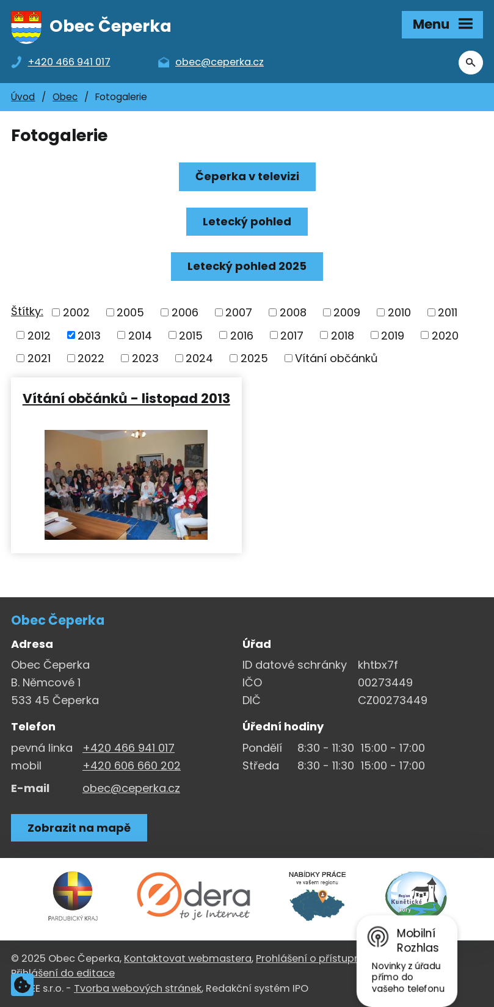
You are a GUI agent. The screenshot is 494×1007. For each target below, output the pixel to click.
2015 (191, 335)
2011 (447, 312)
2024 (199, 358)
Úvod (23, 96)
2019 (392, 335)
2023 (145, 358)
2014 (140, 335)
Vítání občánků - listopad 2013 (126, 398)
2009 (346, 312)
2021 (39, 358)
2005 (130, 312)
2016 (241, 335)
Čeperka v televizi (247, 176)
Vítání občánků (336, 358)
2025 (254, 358)
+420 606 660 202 (131, 765)
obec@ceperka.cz (131, 788)
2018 (342, 335)
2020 (445, 335)
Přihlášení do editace (63, 973)
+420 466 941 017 (128, 747)
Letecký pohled (247, 221)
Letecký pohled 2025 (247, 266)
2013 (89, 335)
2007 (238, 312)
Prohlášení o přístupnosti (317, 958)
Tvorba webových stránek (138, 988)
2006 (185, 312)
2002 (76, 312)
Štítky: (27, 311)
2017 (291, 335)
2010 (399, 312)
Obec (65, 96)
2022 (91, 358)
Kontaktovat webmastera (188, 958)
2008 (293, 312)
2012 (39, 335)
